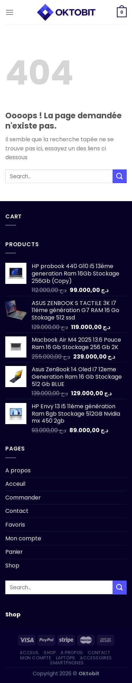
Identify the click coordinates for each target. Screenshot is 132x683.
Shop (12, 565)
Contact (17, 511)
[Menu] (9, 12)
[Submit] (120, 176)
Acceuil (15, 484)
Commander (23, 497)
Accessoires (96, 658)
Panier (14, 552)
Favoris (15, 525)
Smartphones (67, 663)
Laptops (65, 658)
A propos (18, 470)
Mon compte (23, 538)
